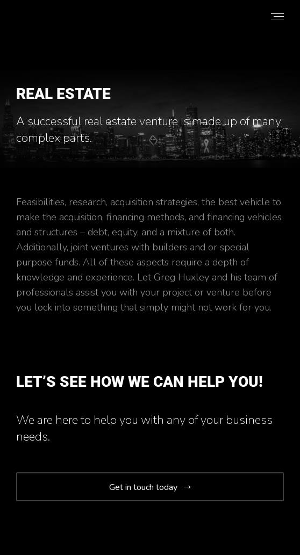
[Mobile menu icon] (277, 16)
